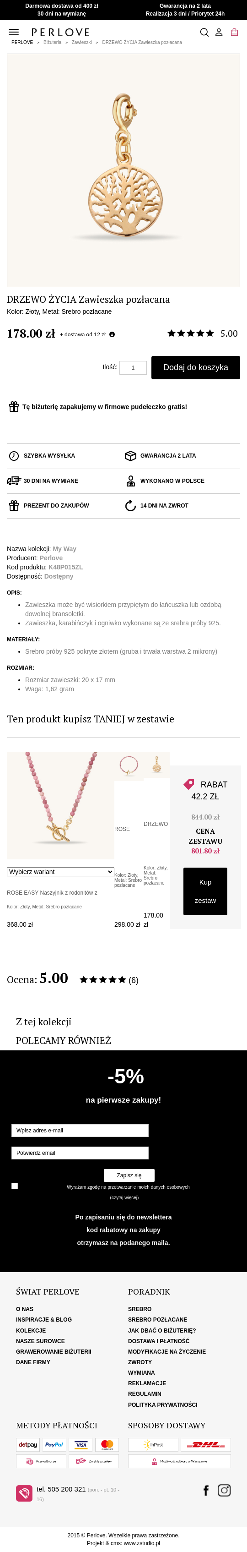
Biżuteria (52, 42)
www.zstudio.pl (142, 1543)
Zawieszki (82, 42)
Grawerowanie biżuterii (53, 1352)
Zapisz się (129, 1175)
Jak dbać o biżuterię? (162, 1331)
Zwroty (140, 1362)
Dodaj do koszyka (195, 367)
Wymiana (141, 1373)
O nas (24, 1309)
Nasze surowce (40, 1341)
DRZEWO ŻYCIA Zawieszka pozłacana (142, 42)
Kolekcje (31, 1331)
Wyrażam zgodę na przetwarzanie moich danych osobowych (128, 1187)
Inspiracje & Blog (44, 1320)
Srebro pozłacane (157, 1320)
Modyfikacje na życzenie (167, 1352)
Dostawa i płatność (158, 1341)
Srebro (139, 1309)
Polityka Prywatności (163, 1405)
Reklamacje (147, 1383)
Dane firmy (33, 1362)
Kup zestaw (205, 891)
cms (116, 1543)
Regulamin (144, 1394)
